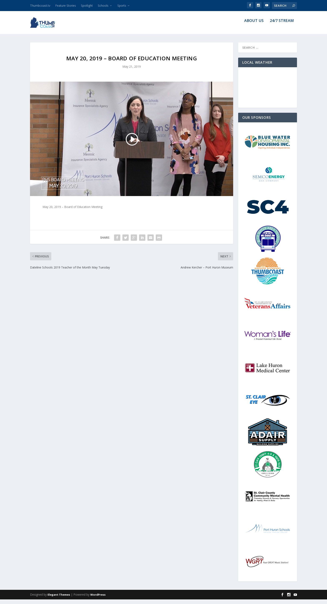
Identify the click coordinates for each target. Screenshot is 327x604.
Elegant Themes (59, 599)
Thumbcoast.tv (40, 6)
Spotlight (87, 6)
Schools (103, 6)
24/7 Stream (282, 25)
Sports (121, 6)
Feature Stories (65, 6)
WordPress (98, 599)
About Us (254, 25)
